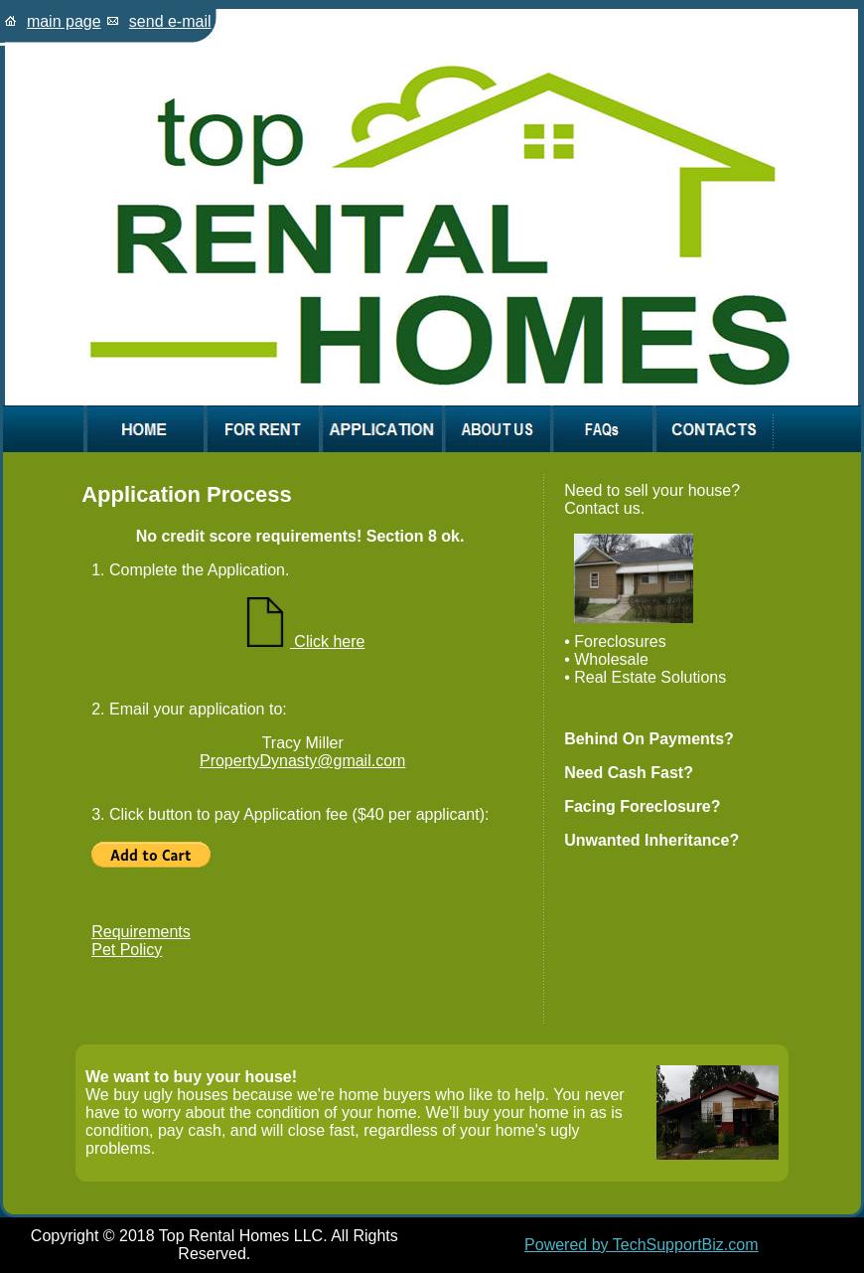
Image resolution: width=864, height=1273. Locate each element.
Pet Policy (126, 949)
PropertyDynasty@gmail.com (302, 760)
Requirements (141, 931)
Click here (302, 641)
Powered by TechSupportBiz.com (641, 1244)
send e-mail (170, 21)
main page (64, 21)
